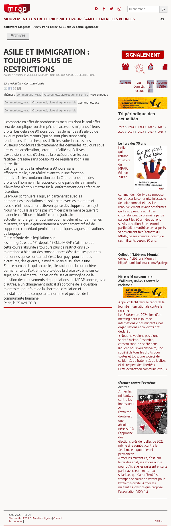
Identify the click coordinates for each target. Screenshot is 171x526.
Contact (57, 518)
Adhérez (125, 82)
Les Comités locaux (139, 86)
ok (163, 9)
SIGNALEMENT (142, 55)
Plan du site (14, 518)
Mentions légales (42, 518)
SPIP (157, 521)
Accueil (7, 74)
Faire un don (150, 86)
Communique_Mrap (28, 94)
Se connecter (15, 521)
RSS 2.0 (27, 518)
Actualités (19, 74)
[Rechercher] (143, 9)
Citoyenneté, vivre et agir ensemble (66, 94)
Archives (18, 35)
